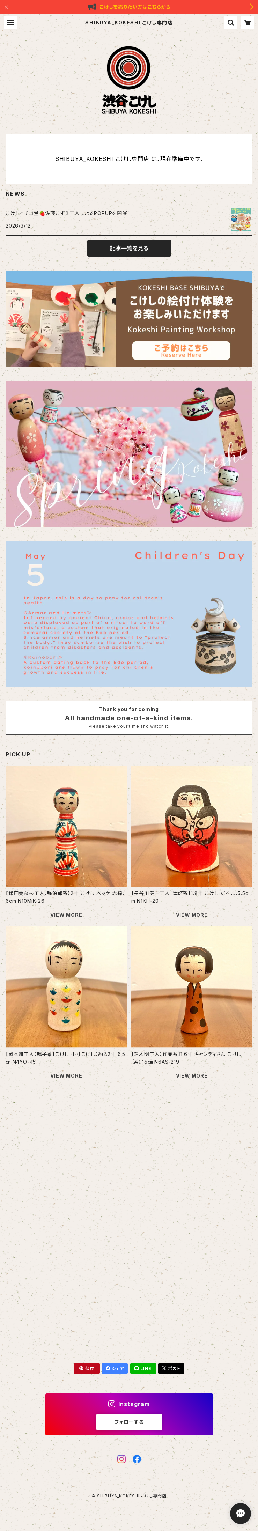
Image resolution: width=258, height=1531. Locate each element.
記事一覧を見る (129, 248)
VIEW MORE (66, 915)
